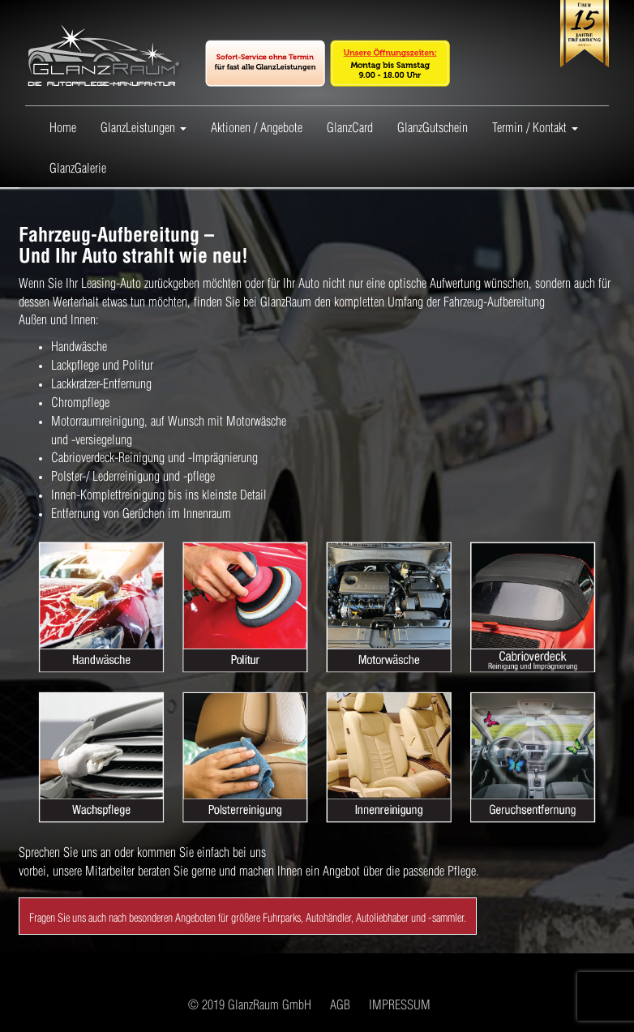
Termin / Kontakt (535, 126)
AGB (340, 1003)
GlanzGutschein (432, 126)
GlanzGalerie (77, 166)
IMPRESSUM (400, 1003)
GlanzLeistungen (143, 126)
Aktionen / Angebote (256, 126)
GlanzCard (350, 126)
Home (62, 126)
